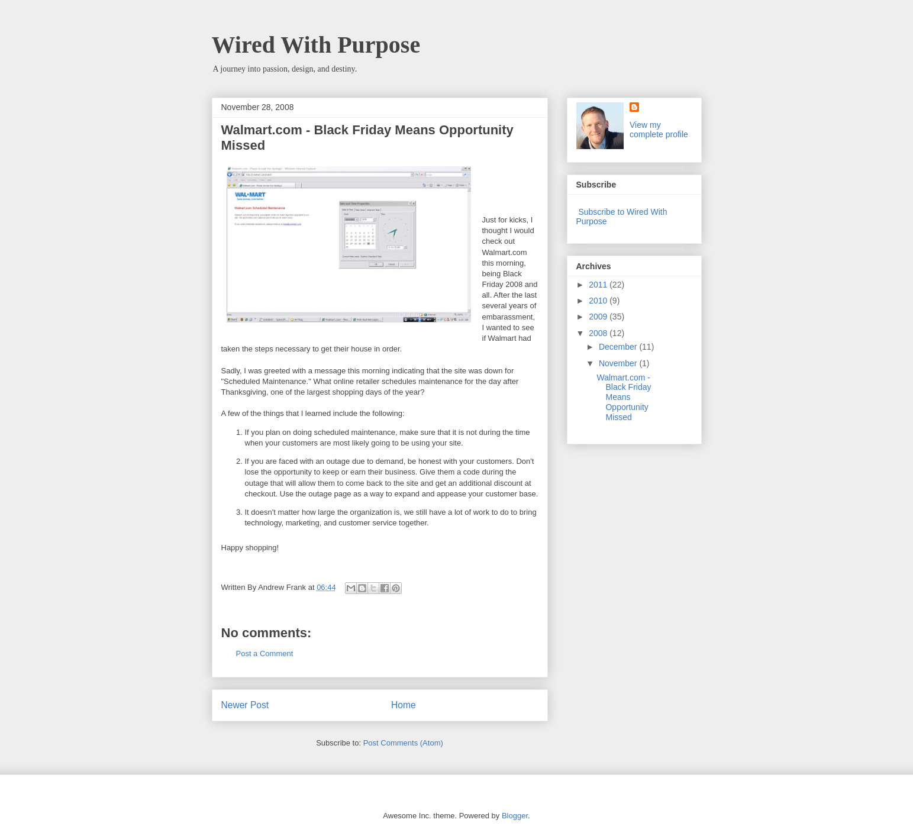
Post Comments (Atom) (403, 742)
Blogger (515, 815)
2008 (599, 333)
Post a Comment (264, 653)
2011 (599, 284)
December (619, 346)
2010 (599, 300)
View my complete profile (659, 129)
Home (403, 705)
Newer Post (245, 705)
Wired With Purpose (316, 44)
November (619, 363)
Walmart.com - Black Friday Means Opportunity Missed (623, 397)
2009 (599, 316)
